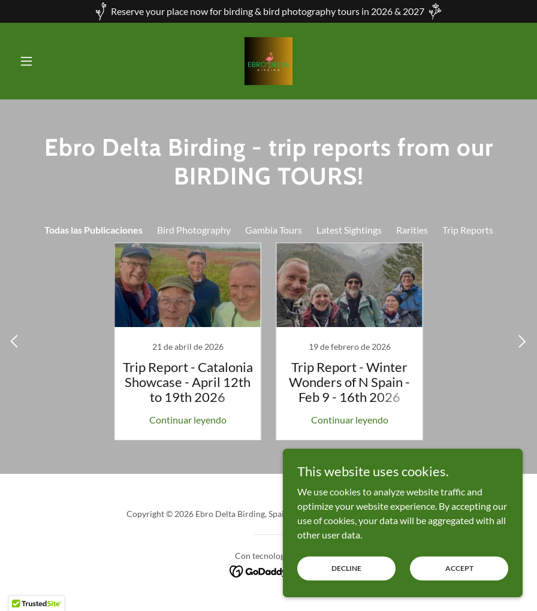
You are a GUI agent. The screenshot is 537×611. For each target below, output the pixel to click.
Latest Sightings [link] (349, 229)
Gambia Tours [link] (273, 229)
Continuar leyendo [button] (188, 419)
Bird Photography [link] (194, 229)
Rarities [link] (412, 229)
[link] (268, 61)
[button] (52, 61)
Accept (459, 568)
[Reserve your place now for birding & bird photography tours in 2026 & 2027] (268, 11)
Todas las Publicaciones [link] (93, 229)
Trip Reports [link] (467, 229)
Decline (346, 568)
